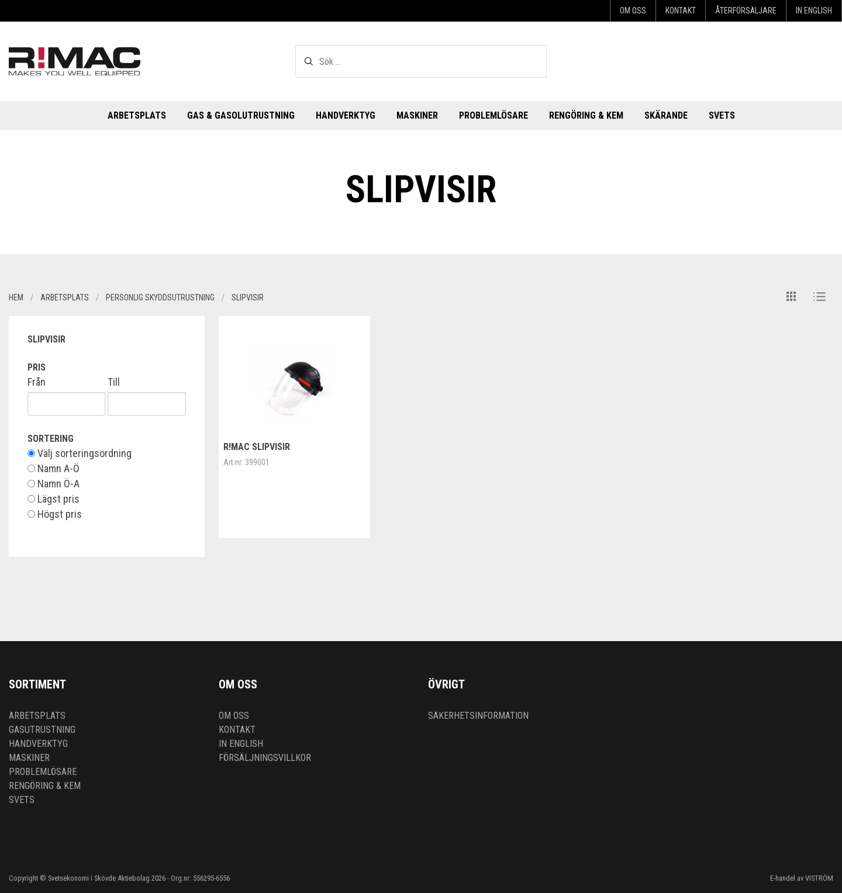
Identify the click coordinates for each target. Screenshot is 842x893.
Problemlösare (493, 115)
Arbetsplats (137, 115)
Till (114, 382)
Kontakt (680, 10)
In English (814, 10)
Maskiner (417, 115)
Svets (722, 115)
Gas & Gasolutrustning (241, 115)
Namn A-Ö (53, 468)
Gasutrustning (42, 729)
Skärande (666, 115)
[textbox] (421, 61)
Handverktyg (345, 115)
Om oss (633, 10)
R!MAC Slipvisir (256, 446)
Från (36, 382)
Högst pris (54, 514)
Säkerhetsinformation (478, 715)
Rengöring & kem (586, 115)
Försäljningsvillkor (265, 757)
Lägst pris (53, 499)
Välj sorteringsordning (79, 453)
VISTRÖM (819, 878)
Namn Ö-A (53, 484)
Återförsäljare (746, 10)
